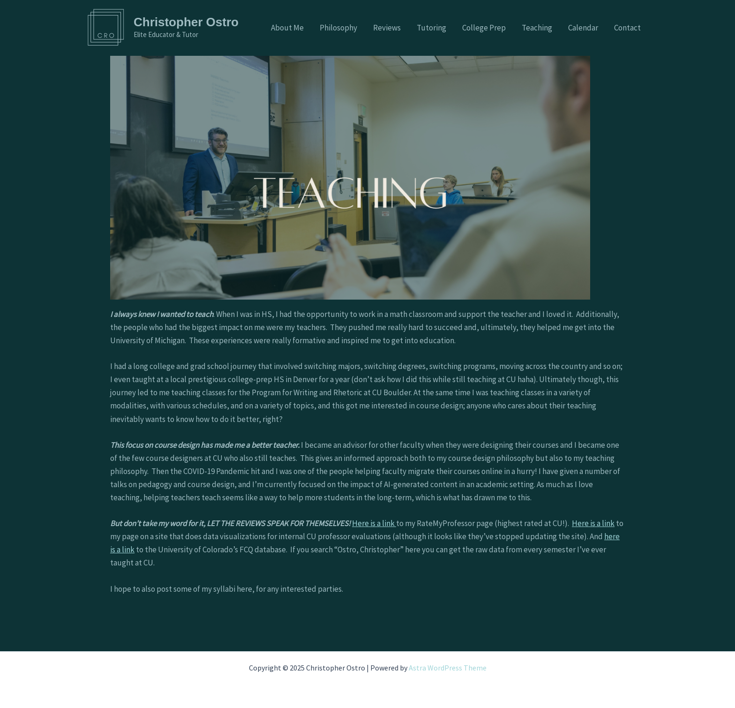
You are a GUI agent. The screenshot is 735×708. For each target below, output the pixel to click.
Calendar (583, 28)
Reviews (387, 28)
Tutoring (431, 28)
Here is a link (374, 523)
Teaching (537, 28)
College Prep (484, 28)
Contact (627, 28)
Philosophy (338, 28)
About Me (287, 28)
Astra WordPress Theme (448, 667)
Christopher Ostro (186, 22)
